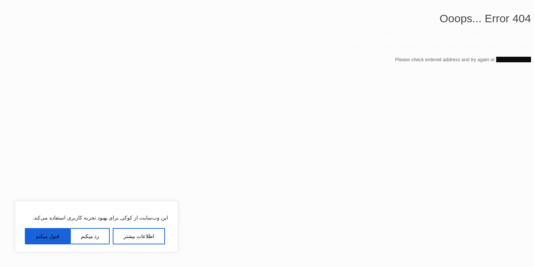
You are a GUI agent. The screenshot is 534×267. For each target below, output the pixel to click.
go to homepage (513, 59)
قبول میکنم (48, 236)
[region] (96, 226)
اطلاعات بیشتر (139, 236)
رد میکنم (90, 236)
